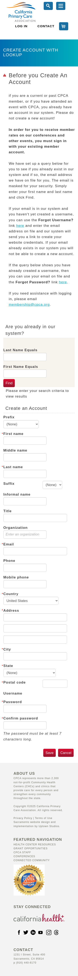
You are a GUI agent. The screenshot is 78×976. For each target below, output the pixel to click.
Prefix (9, 417)
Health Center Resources (35, 844)
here (20, 226)
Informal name (17, 494)
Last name (13, 467)
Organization (15, 528)
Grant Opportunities (31, 848)
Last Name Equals (20, 350)
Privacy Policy (23, 818)
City (7, 649)
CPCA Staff (22, 852)
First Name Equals (20, 367)
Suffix (9, 484)
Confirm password (20, 718)
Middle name (15, 450)
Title (7, 511)
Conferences (24, 856)
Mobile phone (16, 577)
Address (11, 611)
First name (13, 434)
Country (11, 594)
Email (8, 544)
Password (12, 702)
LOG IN (21, 26)
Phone (9, 561)
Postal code (14, 682)
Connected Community (32, 860)
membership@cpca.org (29, 305)
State (8, 666)
